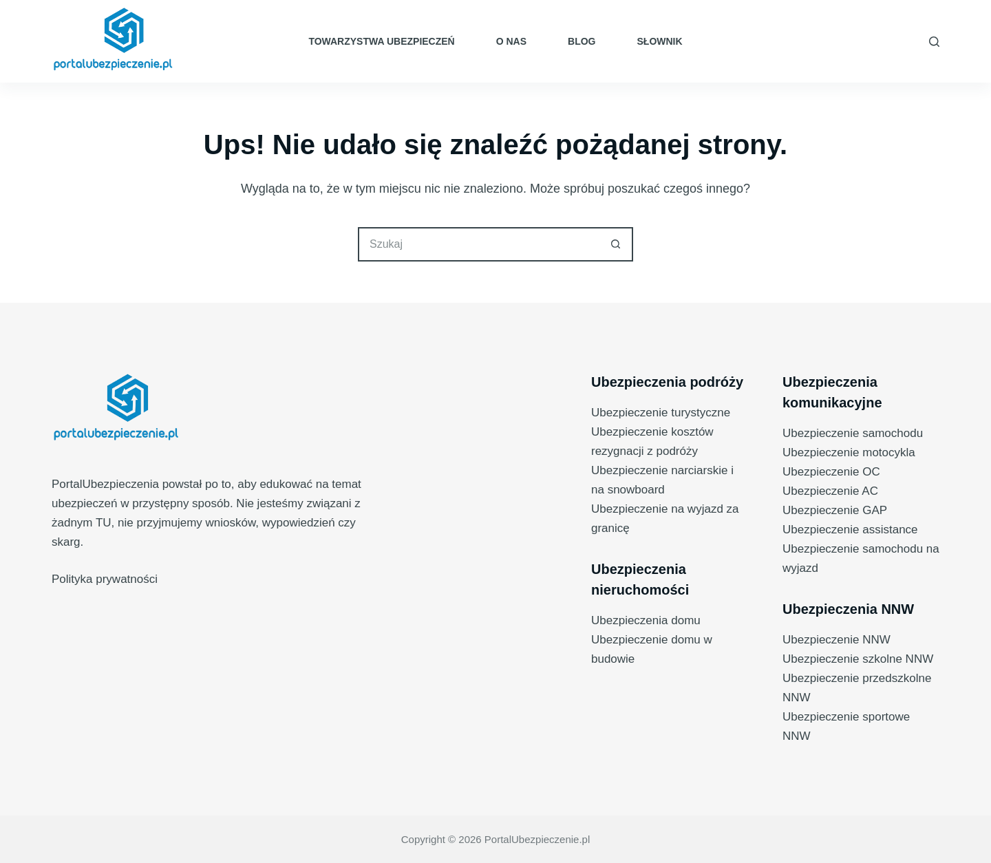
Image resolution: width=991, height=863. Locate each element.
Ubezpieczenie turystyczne (660, 412)
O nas (511, 41)
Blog (581, 41)
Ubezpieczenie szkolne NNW (857, 658)
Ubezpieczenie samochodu (852, 433)
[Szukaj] (934, 41)
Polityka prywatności (105, 579)
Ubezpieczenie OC (831, 471)
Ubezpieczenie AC (830, 491)
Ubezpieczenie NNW (836, 639)
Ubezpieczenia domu (646, 620)
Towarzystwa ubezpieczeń (381, 41)
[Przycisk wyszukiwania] (616, 244)
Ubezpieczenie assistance (850, 529)
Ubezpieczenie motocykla (848, 452)
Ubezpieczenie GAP (834, 510)
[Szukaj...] (478, 244)
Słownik (660, 41)
